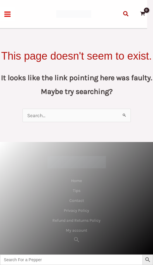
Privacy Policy (76, 210)
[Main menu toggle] (7, 14)
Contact (76, 200)
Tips (76, 190)
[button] (126, 14)
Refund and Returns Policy (76, 220)
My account (76, 230)
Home (76, 180)
